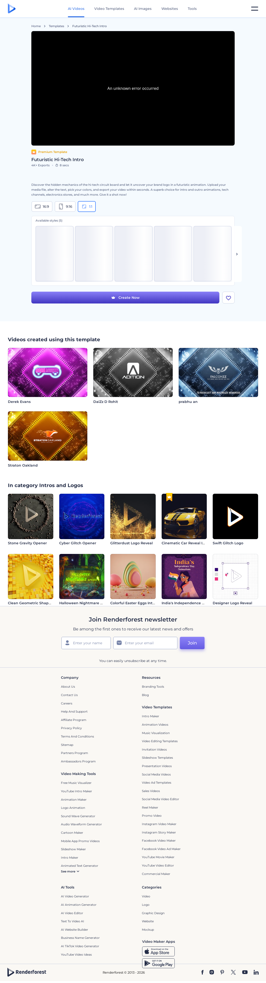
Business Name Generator (80, 938)
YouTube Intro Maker (76, 791)
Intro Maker (150, 716)
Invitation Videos (154, 750)
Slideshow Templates (157, 758)
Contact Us (69, 695)
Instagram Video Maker (159, 824)
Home (36, 26)
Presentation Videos (157, 766)
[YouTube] (245, 973)
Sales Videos (151, 791)
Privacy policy (71, 728)
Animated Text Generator (79, 866)
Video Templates (109, 8)
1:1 (86, 206)
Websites (169, 8)
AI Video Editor (72, 913)
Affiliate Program (73, 720)
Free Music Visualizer (76, 783)
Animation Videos (155, 725)
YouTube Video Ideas (76, 955)
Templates (56, 26)
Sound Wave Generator (78, 816)
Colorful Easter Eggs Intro (133, 603)
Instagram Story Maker (159, 832)
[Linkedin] (256, 973)
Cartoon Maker (72, 833)
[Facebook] (202, 973)
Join (192, 643)
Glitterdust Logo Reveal (131, 543)
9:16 (65, 206)
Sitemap (67, 745)
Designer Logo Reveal (232, 603)
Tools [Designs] (192, 8)
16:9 (42, 206)
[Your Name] (86, 643)
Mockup (148, 930)
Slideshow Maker (73, 849)
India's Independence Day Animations (196, 603)
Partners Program (74, 753)
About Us (68, 687)
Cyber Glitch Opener (77, 543)
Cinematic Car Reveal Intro (186, 543)
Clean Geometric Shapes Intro (35, 603)
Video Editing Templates (160, 741)
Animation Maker (74, 800)
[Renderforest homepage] (12, 8)
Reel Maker (150, 808)
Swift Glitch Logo (228, 543)
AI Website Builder (74, 930)
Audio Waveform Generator (81, 825)
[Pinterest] (222, 973)
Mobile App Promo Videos (80, 841)
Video (146, 897)
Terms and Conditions (77, 736)
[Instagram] (211, 973)
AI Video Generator (75, 897)
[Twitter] (233, 973)
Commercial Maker (156, 874)
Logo (146, 905)
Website (148, 921)
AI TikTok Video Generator (80, 946)
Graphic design (153, 913)
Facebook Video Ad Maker (161, 849)
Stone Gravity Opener (27, 543)
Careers (66, 703)
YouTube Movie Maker (158, 857)
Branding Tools (153, 687)
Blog (145, 695)
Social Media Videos (156, 774)
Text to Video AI (72, 921)
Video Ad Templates (156, 783)
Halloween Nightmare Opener (86, 603)
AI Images (143, 8)
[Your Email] (145, 643)
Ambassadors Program (78, 761)
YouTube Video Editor (158, 866)
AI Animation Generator (78, 905)
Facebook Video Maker (159, 841)
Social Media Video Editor (160, 799)
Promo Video (152, 816)
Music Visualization (156, 733)
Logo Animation (73, 808)
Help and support (74, 712)
